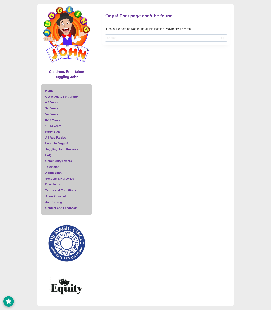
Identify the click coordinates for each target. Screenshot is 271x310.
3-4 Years (51, 108)
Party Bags (53, 131)
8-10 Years (52, 120)
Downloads (53, 184)
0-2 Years (51, 102)
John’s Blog (53, 202)
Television (52, 167)
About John (53, 172)
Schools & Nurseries (59, 178)
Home (49, 90)
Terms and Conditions (60, 190)
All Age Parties (55, 137)
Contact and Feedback (61, 208)
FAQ (48, 155)
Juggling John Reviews (61, 149)
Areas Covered (55, 196)
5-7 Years (51, 114)
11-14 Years (53, 126)
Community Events (58, 161)
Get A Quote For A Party (62, 96)
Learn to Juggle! (56, 143)
